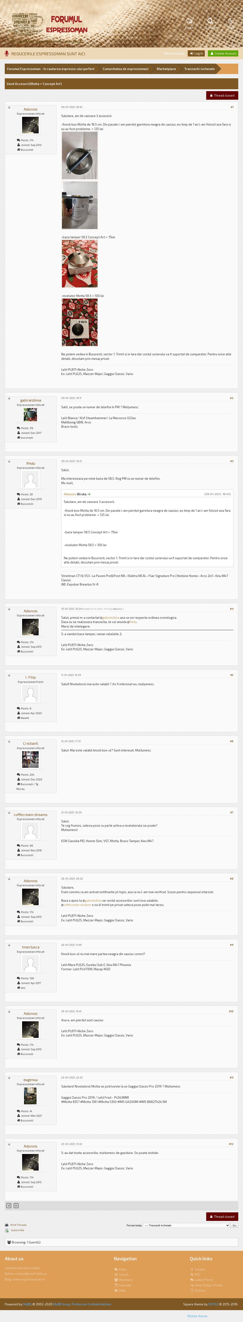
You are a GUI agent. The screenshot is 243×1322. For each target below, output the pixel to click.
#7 (232, 812)
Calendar (122, 1285)
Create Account (223, 53)
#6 (232, 741)
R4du (30, 463)
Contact (198, 1269)
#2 (232, 397)
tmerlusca (30, 947)
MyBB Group (61, 1304)
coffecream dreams (30, 814)
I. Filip (30, 677)
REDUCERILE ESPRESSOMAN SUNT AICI (48, 53)
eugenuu (30, 1079)
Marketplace (166, 69)
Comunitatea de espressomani (126, 69)
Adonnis (30, 109)
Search (121, 1274)
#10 (231, 1011)
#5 (232, 674)
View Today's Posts (206, 1285)
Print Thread (18, 1224)
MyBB (27, 1304)
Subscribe (17, 1230)
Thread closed (221, 95)
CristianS (30, 743)
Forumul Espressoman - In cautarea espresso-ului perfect (50, 69)
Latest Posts (201, 1280)
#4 (232, 608)
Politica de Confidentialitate (91, 1304)
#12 (231, 1143)
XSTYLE (213, 1304)
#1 (232, 106)
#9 (232, 944)
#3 (232, 461)
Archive (198, 1290)
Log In (196, 53)
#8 (232, 878)
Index (120, 1269)
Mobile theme (197, 1316)
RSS (195, 1274)
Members (123, 1280)
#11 (232, 1077)
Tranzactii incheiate (199, 69)
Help (120, 1290)
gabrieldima (30, 400)
